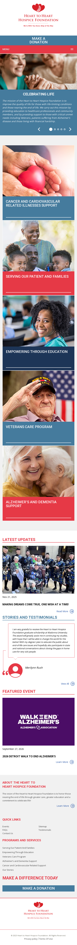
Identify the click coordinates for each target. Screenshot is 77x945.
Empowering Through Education (18, 852)
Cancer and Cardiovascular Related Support (24, 865)
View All (68, 684)
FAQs (4, 829)
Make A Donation (38, 40)
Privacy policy (31, 938)
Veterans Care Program (14, 856)
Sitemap (43, 826)
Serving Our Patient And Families (18, 847)
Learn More (65, 762)
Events (5, 826)
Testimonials (45, 829)
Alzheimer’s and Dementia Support (19, 861)
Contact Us (7, 833)
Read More (65, 611)
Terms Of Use (46, 938)
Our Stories (8, 869)
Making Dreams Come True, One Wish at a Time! (35, 604)
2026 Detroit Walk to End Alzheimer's (29, 756)
